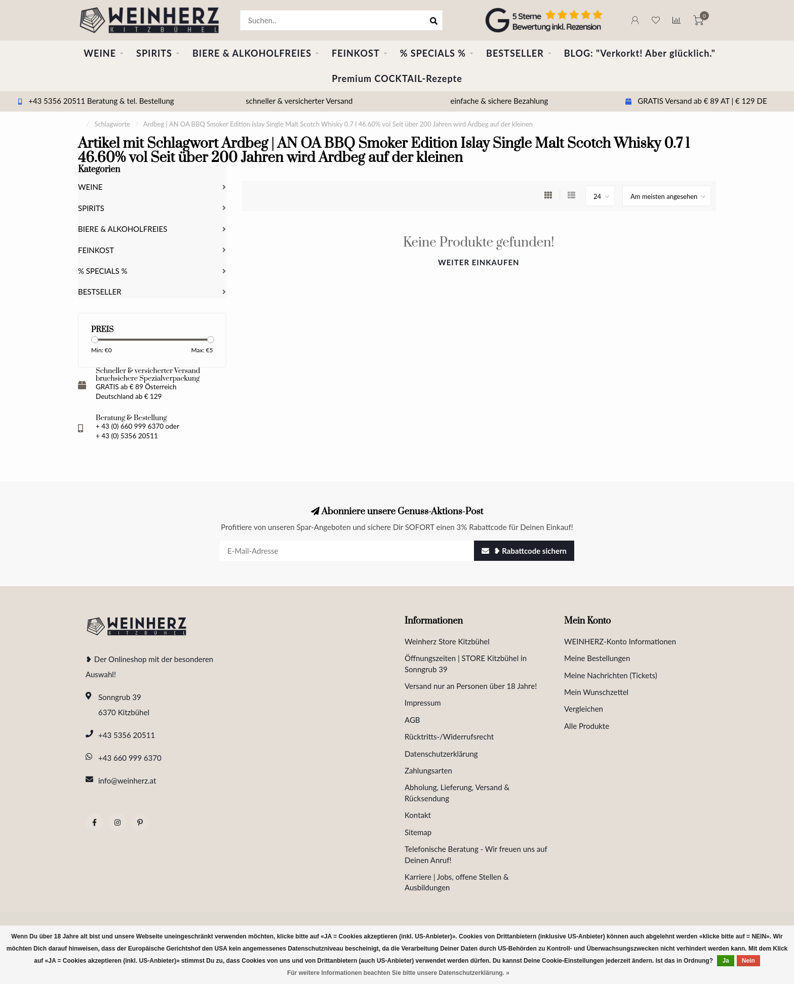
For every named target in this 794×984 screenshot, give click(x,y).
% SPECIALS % (433, 53)
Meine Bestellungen (597, 658)
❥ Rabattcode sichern (524, 550)
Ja (725, 960)
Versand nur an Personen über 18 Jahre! (471, 685)
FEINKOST (356, 53)
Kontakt (418, 814)
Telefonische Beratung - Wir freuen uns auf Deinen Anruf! (476, 854)
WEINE (100, 53)
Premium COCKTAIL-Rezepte (397, 78)
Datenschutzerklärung (441, 753)
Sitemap (418, 832)
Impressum (423, 702)
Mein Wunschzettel (596, 691)
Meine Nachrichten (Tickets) (610, 675)
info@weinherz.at (127, 780)
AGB (412, 719)
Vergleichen (583, 708)
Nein (748, 960)
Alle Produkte (586, 725)
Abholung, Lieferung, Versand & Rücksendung (457, 792)
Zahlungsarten (428, 770)
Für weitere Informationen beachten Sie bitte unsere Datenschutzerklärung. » (398, 972)
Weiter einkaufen (479, 262)
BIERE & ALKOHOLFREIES (251, 53)
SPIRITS (154, 53)
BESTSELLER (515, 53)
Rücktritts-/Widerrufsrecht (449, 736)
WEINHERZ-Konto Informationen (620, 641)
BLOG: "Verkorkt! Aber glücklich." (640, 53)
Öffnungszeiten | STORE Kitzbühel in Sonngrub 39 (466, 663)
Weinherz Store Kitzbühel (447, 641)
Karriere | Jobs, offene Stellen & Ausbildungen (457, 882)
